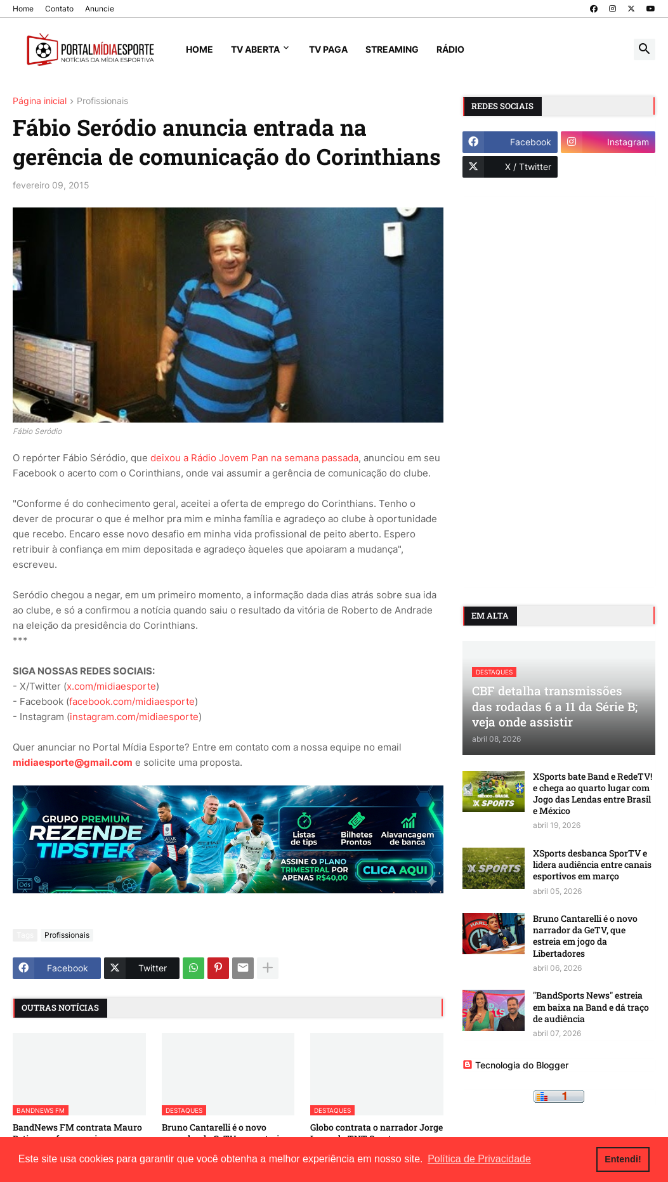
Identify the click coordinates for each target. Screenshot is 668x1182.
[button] (644, 49)
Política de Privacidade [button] (479, 1158)
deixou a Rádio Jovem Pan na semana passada (254, 458)
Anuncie (99, 8)
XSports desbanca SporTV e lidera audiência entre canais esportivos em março (592, 865)
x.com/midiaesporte (111, 686)
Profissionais (102, 101)
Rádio (450, 49)
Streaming (392, 49)
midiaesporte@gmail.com (73, 762)
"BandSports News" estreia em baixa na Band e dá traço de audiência (591, 1007)
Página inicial (40, 101)
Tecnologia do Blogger (515, 1065)
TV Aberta (255, 49)
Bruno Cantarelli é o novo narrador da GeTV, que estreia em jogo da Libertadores (585, 936)
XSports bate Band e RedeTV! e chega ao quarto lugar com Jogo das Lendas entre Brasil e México (592, 794)
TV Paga (328, 49)
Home (23, 8)
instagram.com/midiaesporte (134, 717)
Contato (59, 8)
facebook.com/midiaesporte (132, 701)
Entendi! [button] (623, 1159)
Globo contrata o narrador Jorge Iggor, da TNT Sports (376, 1133)
